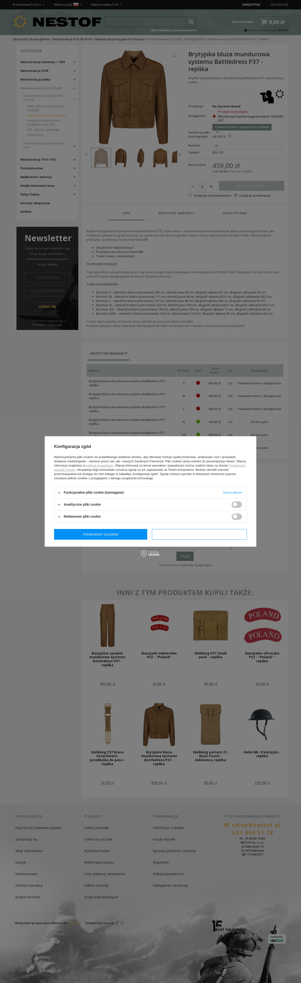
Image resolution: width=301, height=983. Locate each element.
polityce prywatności (100, 465)
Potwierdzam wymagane (102, 534)
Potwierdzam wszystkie (200, 534)
